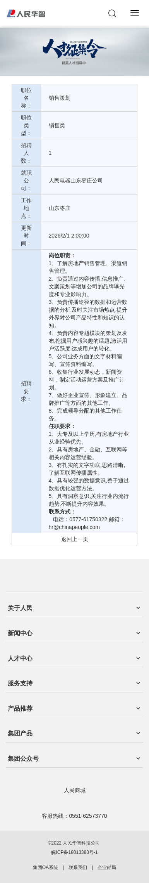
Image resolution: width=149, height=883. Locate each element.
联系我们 (78, 867)
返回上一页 (74, 539)
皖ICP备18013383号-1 (74, 852)
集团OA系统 (45, 867)
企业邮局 (107, 867)
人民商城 (75, 790)
